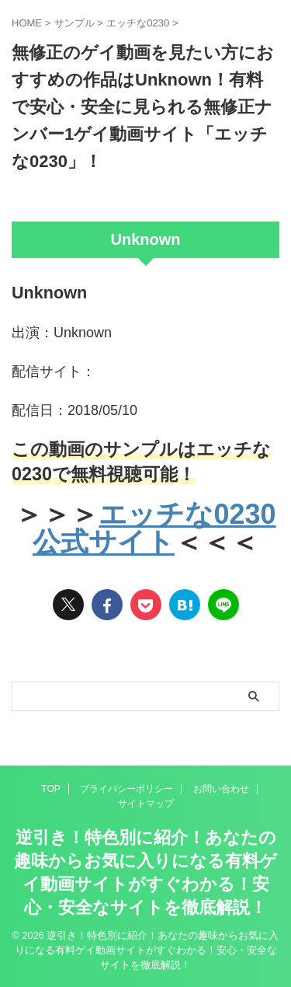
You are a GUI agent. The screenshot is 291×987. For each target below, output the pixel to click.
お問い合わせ (221, 788)
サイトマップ (146, 803)
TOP (50, 788)
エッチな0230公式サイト (154, 528)
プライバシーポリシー (126, 788)
